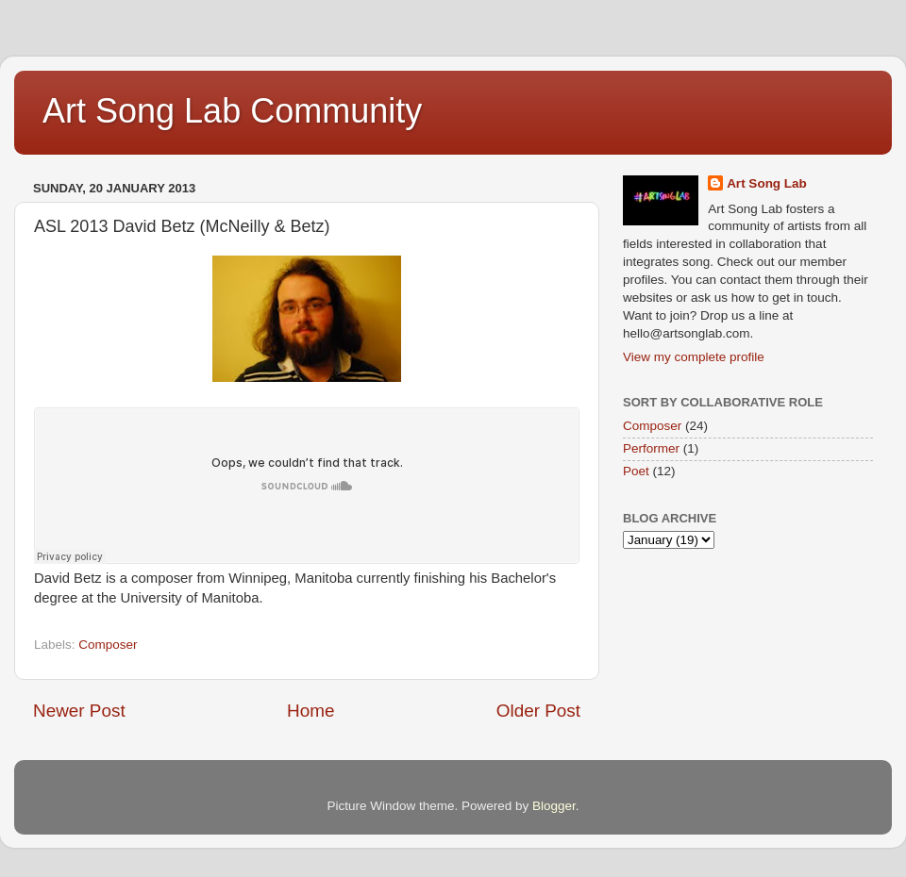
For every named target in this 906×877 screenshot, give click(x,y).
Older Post (538, 710)
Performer (651, 448)
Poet (636, 471)
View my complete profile (693, 357)
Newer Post (79, 710)
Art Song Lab (767, 183)
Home (310, 710)
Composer (107, 644)
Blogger (554, 806)
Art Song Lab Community (232, 110)
